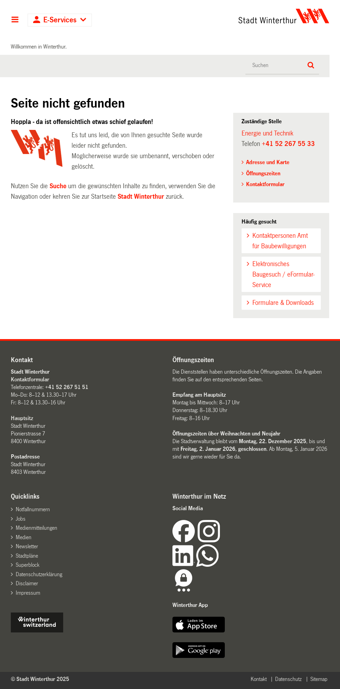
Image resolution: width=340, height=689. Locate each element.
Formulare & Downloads (283, 302)
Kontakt (259, 679)
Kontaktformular (265, 184)
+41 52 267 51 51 (66, 387)
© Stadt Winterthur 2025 (40, 679)
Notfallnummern (33, 509)
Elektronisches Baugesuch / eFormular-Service (283, 274)
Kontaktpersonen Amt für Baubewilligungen (280, 241)
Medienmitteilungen (36, 528)
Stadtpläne (27, 556)
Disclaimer (27, 583)
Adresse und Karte (267, 162)
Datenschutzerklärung (39, 574)
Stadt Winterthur (141, 196)
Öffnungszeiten (263, 173)
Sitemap (318, 679)
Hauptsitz (22, 418)
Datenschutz (288, 679)
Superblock (27, 565)
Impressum (28, 593)
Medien (23, 537)
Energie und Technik (267, 133)
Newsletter (27, 546)
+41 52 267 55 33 (288, 143)
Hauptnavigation (15, 20)
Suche (58, 186)
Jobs (20, 519)
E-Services (60, 20)
